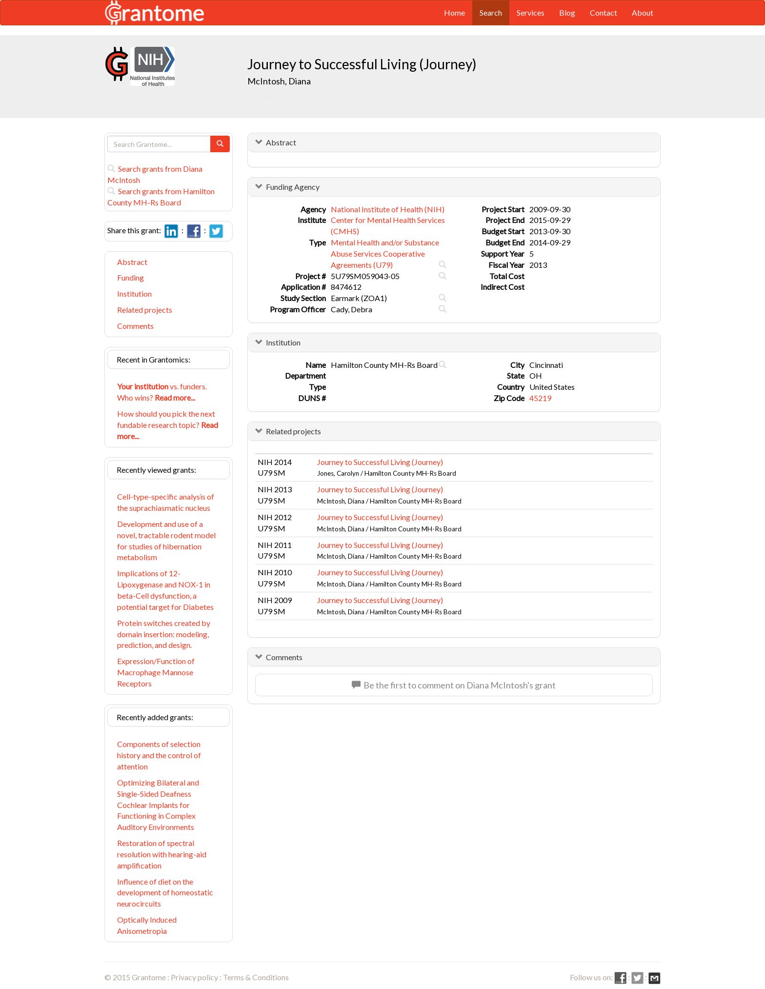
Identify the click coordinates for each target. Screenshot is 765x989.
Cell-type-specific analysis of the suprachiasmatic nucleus (165, 502)
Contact (603, 12)
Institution (134, 293)
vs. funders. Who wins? (162, 392)
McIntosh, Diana (279, 81)
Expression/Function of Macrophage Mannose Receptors (156, 672)
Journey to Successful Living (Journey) (380, 461)
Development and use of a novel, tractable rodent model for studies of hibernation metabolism (166, 540)
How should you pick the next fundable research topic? (167, 425)
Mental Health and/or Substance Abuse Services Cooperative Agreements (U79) (385, 253)
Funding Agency (293, 186)
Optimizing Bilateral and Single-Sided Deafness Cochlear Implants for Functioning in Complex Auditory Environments (158, 804)
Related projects (144, 309)
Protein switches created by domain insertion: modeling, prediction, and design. (163, 634)
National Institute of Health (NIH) (387, 209)
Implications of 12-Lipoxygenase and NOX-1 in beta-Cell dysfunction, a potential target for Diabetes (165, 589)
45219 (540, 398)
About (642, 12)
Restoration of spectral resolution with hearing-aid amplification (161, 854)
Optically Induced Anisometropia (147, 925)
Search (491, 12)
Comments (135, 325)
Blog (567, 12)
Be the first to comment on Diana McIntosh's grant (454, 685)
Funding (130, 277)
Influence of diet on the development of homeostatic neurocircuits (165, 892)
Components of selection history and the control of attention (159, 755)
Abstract (132, 261)
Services (530, 12)
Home (454, 12)
